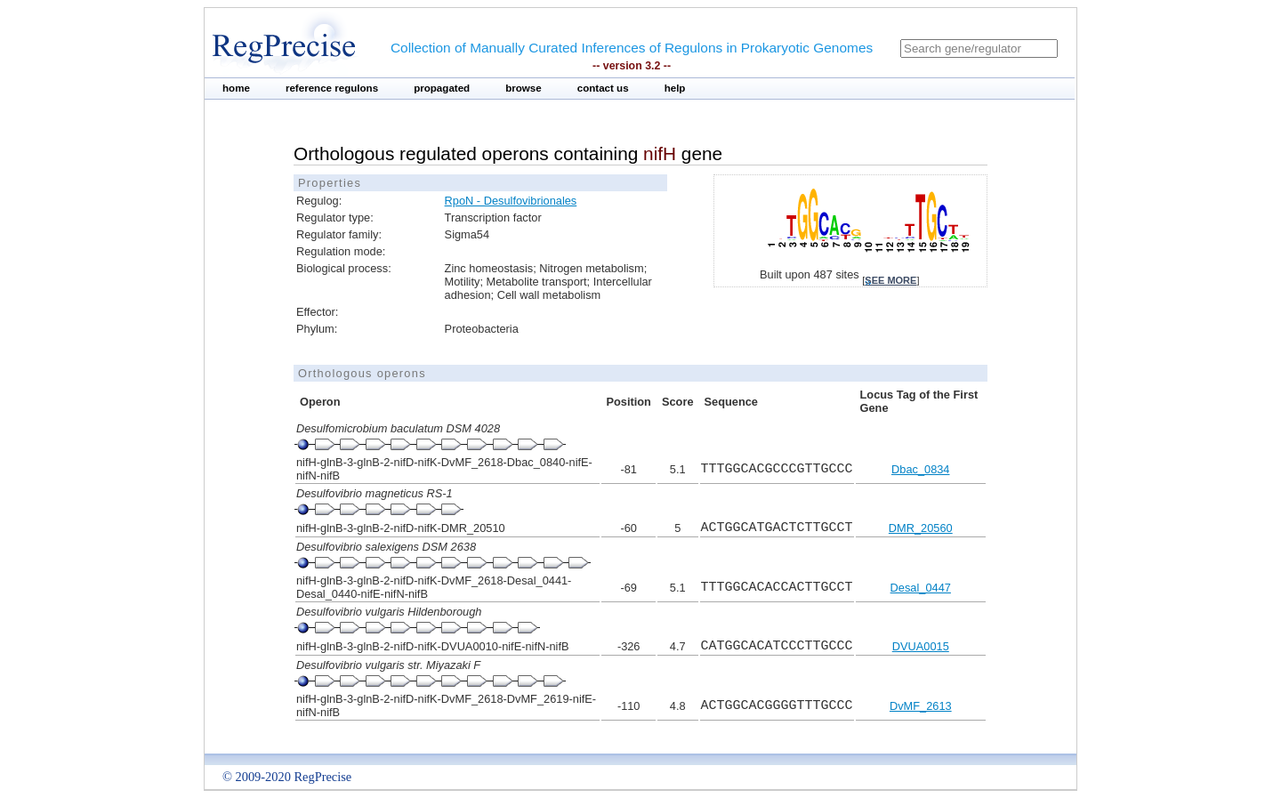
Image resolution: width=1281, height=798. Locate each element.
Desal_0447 (920, 587)
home (236, 88)
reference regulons (332, 88)
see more (890, 280)
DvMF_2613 (921, 706)
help (675, 88)
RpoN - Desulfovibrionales (511, 200)
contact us (603, 88)
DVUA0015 (920, 646)
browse (523, 88)
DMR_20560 (921, 528)
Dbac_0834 (920, 469)
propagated (442, 88)
